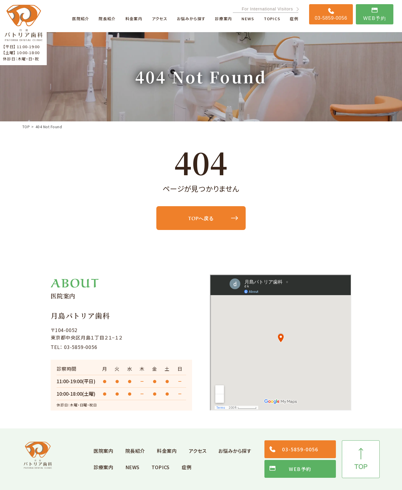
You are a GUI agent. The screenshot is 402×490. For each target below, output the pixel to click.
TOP (26, 126)
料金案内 (167, 450)
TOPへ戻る (201, 217)
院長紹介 (135, 450)
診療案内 (103, 467)
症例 (186, 467)
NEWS (132, 467)
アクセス (198, 450)
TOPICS (161, 467)
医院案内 (103, 450)
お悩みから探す (234, 450)
